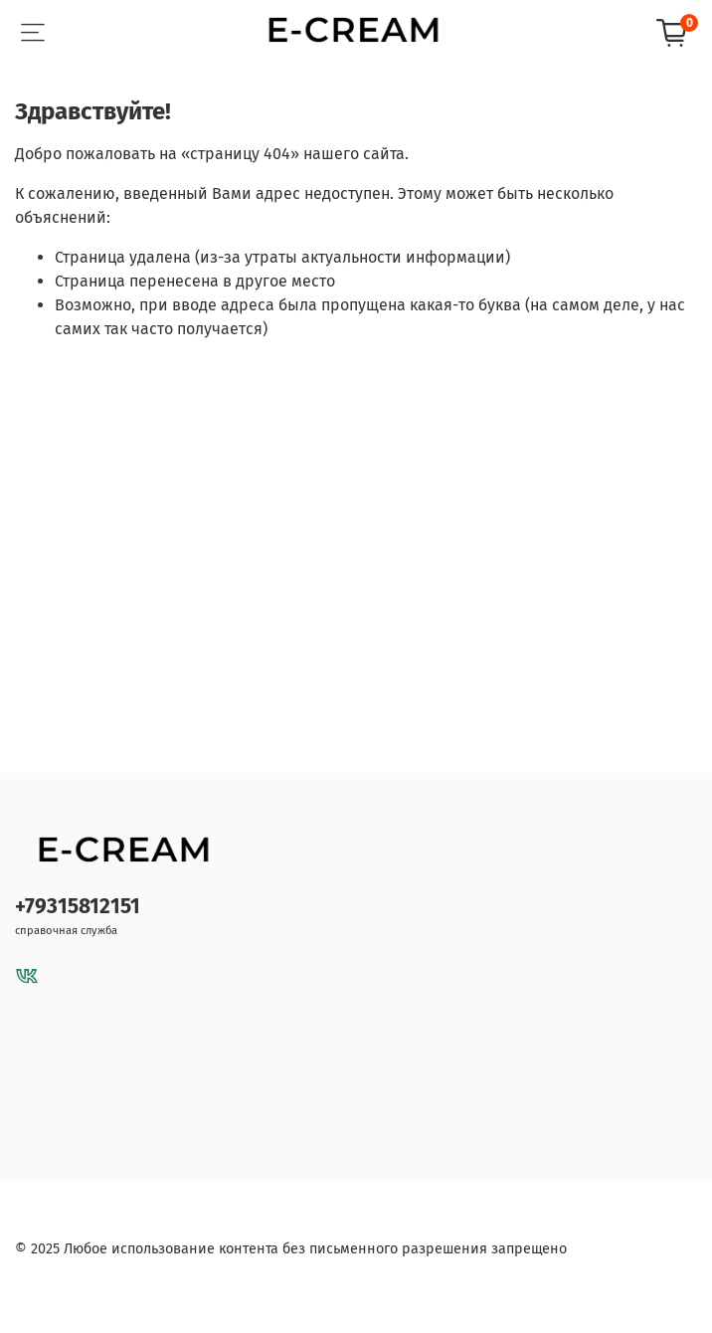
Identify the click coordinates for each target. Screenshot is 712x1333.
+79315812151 (77, 906)
